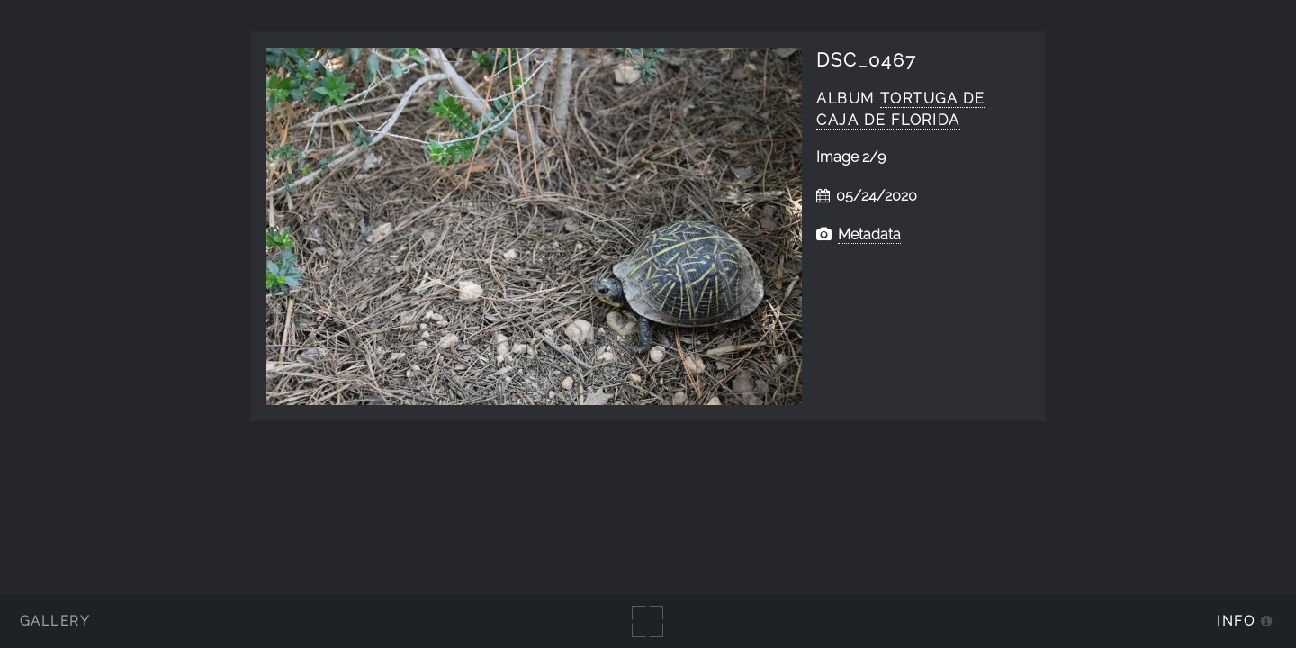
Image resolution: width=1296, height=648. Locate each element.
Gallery (55, 624)
